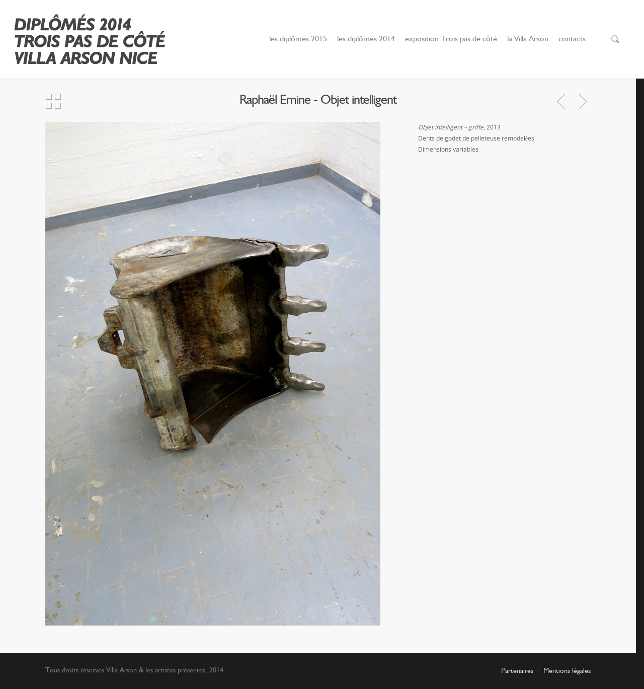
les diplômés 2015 (298, 39)
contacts (572, 39)
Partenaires (517, 670)
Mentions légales (567, 670)
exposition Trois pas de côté (451, 39)
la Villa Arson (527, 39)
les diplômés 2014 (366, 39)
